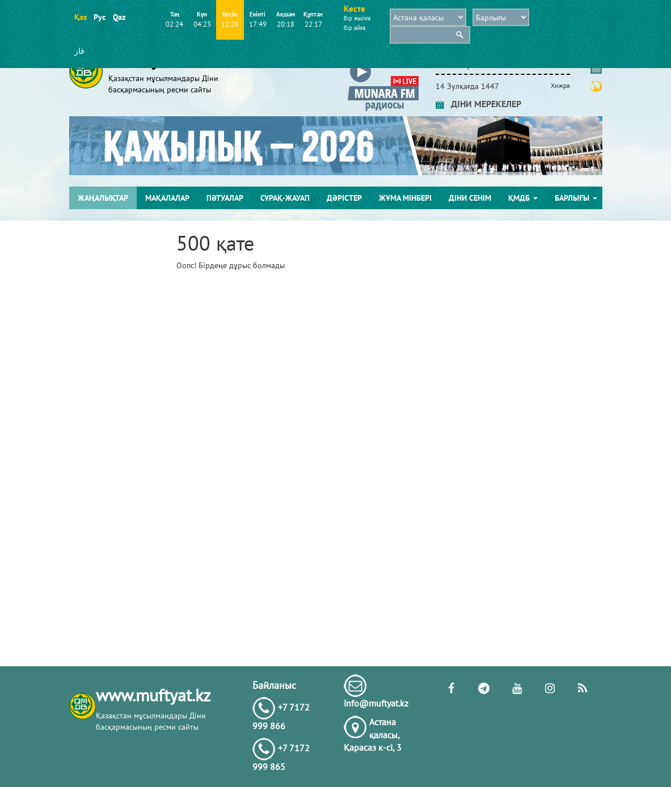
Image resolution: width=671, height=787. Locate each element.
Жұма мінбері (405, 198)
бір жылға (357, 18)
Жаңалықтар (103, 198)
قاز (79, 51)
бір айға (354, 28)
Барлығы (576, 198)
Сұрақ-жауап (285, 198)
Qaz (119, 17)
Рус (99, 17)
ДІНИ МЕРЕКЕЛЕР (478, 103)
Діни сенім (470, 198)
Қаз (80, 17)
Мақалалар (167, 198)
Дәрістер (344, 198)
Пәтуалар (224, 198)
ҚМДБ (523, 198)
